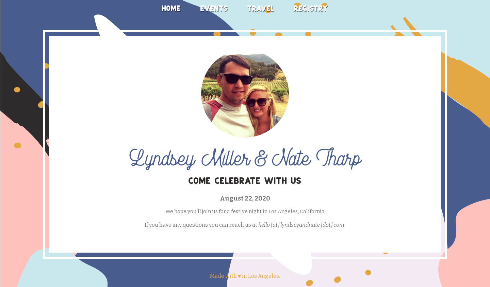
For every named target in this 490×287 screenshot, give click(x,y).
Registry (311, 8)
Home (171, 8)
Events (214, 8)
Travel (261, 8)
